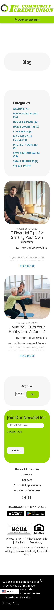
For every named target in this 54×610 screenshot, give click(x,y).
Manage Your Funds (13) (22, 138)
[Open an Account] (27, 19)
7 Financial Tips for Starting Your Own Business (27, 237)
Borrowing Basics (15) (26, 115)
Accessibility (36, 542)
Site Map (20, 542)
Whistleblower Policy (36, 538)
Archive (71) (21, 108)
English (8, 591)
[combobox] (9, 591)
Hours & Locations (27, 469)
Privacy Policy (11, 603)
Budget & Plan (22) (25, 121)
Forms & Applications (27, 485)
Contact (27, 474)
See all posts (22, 166)
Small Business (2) (25, 161)
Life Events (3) (22, 131)
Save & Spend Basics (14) (26, 154)
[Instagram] (24, 497)
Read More (27, 266)
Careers (27, 480)
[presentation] (29, 438)
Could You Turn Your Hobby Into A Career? (27, 329)
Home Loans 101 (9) (26, 126)
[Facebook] (29, 497)
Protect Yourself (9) (25, 146)
